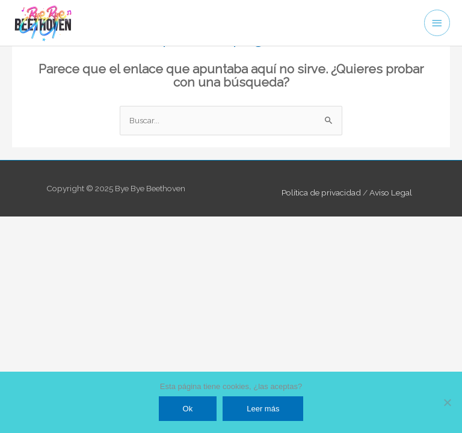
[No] (447, 402)
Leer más (263, 408)
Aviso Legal (390, 192)
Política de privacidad (321, 192)
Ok (188, 408)
